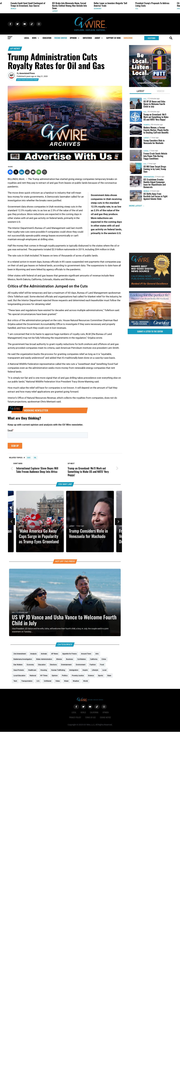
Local (121, 526)
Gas (28, 458)
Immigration (149, 177)
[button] (36, 38)
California (94, 712)
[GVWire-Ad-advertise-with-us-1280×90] (65, 160)
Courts (147, 125)
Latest (55, 11)
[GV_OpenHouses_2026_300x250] (150, 326)
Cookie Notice (105, 717)
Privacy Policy (75, 717)
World (13, 9)
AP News (15, 48)
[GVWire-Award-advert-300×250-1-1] (150, 287)
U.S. (136, 9)
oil (35, 458)
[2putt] (150, 86)
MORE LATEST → (136, 206)
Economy (97, 9)
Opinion (106, 712)
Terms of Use (90, 717)
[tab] (140, 91)
